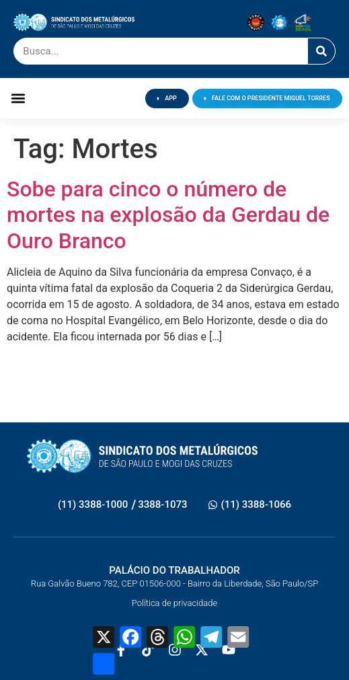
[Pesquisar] (321, 51)
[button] (18, 98)
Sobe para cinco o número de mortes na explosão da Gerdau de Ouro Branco (168, 215)
